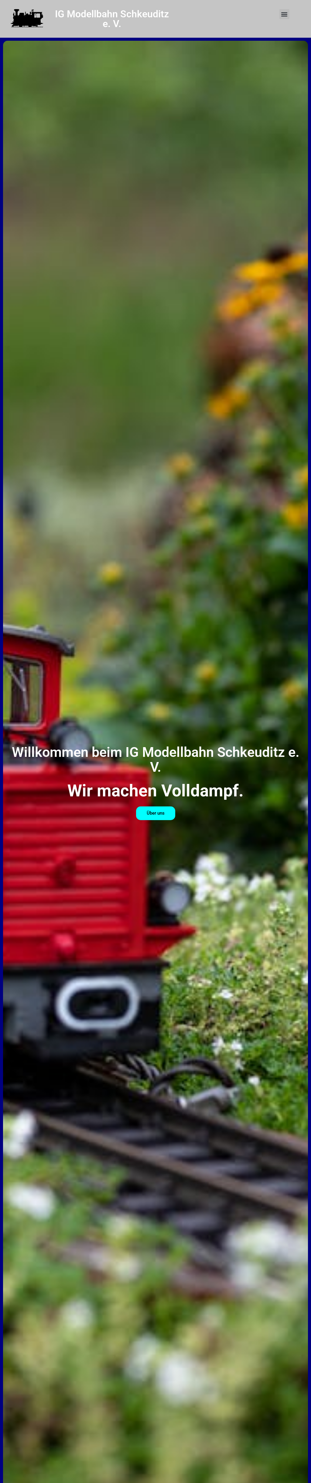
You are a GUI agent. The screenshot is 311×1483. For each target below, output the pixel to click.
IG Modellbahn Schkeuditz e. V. (112, 18)
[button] (284, 14)
